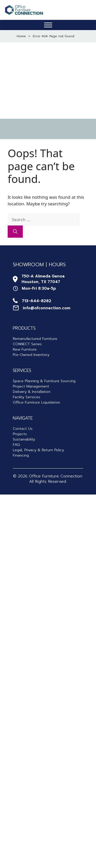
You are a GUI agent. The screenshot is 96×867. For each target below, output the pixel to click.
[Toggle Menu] (48, 25)
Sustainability (24, 439)
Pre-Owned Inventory (31, 354)
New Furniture (25, 349)
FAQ (16, 444)
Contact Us (23, 428)
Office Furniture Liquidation (36, 402)
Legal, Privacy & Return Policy (38, 450)
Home (21, 36)
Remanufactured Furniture (35, 338)
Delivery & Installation (31, 391)
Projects (20, 434)
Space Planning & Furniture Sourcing (44, 381)
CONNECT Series (27, 344)
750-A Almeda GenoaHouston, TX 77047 (43, 279)
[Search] (15, 231)
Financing (21, 455)
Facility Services (26, 397)
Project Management (31, 386)
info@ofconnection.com (46, 308)
